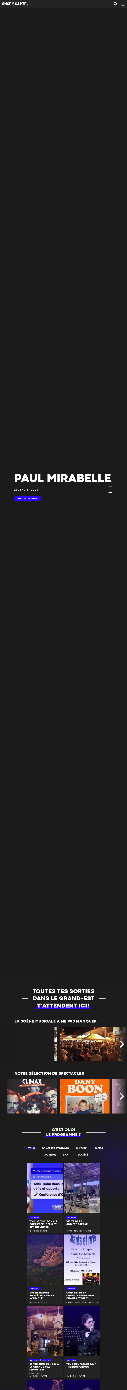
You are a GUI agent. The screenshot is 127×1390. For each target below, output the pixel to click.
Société (83, 1155)
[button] (110, 482)
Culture (81, 1148)
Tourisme (50, 1155)
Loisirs (98, 1148)
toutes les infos (27, 499)
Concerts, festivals (55, 1148)
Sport (67, 1155)
